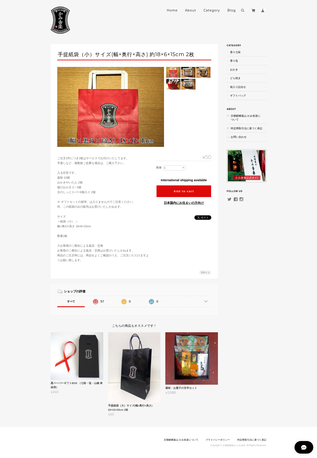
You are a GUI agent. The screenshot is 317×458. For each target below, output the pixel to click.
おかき (234, 69)
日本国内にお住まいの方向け (184, 203)
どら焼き (235, 78)
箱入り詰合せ (238, 86)
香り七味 (235, 52)
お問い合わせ (239, 136)
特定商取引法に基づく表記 (246, 128)
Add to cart (184, 191)
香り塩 (234, 60)
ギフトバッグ (238, 95)
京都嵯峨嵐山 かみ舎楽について (245, 117)
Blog (231, 10)
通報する (205, 272)
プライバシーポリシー (218, 439)
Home (172, 10)
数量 (159, 167)
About (190, 10)
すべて (71, 301)
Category (211, 10)
